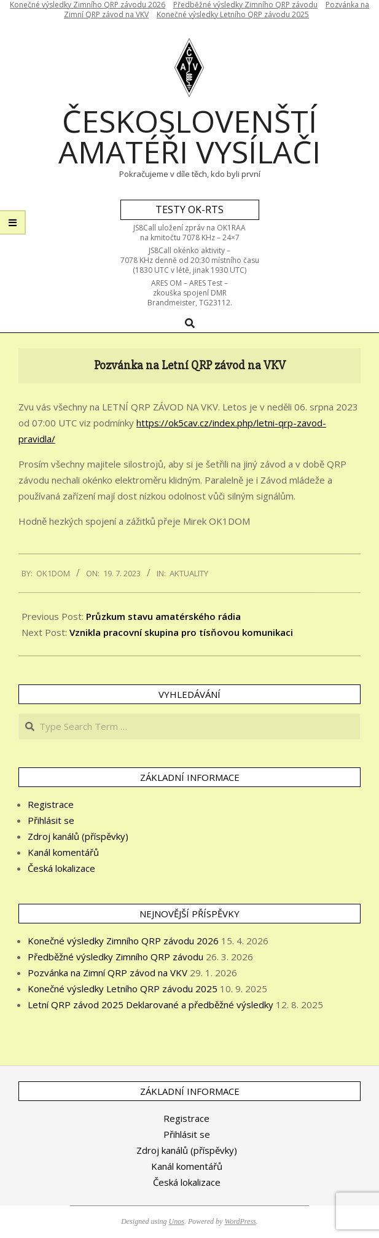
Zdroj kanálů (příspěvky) (78, 836)
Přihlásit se (51, 820)
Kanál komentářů (63, 852)
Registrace (51, 804)
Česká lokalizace (61, 868)
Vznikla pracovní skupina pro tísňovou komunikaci (181, 632)
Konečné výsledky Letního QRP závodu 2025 (233, 14)
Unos (176, 1221)
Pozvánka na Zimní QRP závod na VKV (107, 972)
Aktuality (189, 573)
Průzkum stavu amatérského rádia (163, 616)
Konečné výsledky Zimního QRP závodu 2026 (123, 940)
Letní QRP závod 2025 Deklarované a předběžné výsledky (150, 1004)
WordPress (240, 1221)
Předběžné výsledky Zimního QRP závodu (115, 956)
